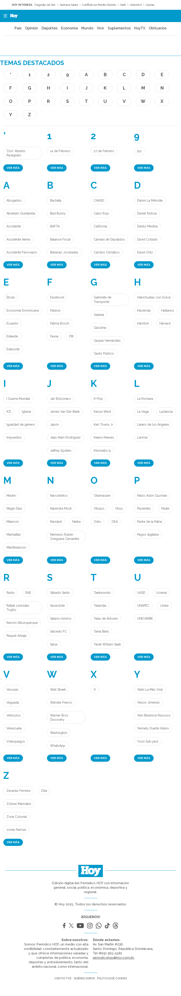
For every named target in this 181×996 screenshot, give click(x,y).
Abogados (14, 200)
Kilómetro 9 (102, 450)
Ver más (13, 167)
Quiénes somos (84, 978)
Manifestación (16, 547)
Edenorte (13, 349)
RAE (28, 592)
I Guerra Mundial (18, 398)
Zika (44, 790)
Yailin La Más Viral (150, 689)
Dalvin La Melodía (150, 200)
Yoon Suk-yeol (147, 741)
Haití (123, 4)
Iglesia (26, 411)
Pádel (165, 508)
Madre (11, 495)
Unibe (164, 605)
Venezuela (14, 728)
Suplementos (119, 28)
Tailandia (100, 605)
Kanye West (102, 411)
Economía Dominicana (22, 310)
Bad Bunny (58, 213)
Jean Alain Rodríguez (65, 437)
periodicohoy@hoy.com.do (113, 958)
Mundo (87, 28)
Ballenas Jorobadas (64, 252)
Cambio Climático (107, 252)
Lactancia (166, 411)
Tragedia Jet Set (45, 4)
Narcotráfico (59, 495)
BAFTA (55, 226)
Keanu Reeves (104, 437)
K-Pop (98, 398)
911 (139, 151)
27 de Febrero (104, 151)
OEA (115, 521)
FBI (71, 336)
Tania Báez (101, 631)
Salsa (53, 644)
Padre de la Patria (149, 521)
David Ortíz (145, 252)
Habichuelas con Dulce (154, 297)
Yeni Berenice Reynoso (154, 715)
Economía (69, 28)
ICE (8, 411)
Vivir (100, 28)
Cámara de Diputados (109, 239)
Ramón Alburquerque (22, 623)
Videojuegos (15, 741)
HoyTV (139, 28)
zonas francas (16, 829)
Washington (58, 733)
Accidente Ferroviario (21, 252)
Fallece (55, 310)
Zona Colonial (16, 816)
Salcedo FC (58, 631)
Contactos (62, 978)
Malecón (12, 521)
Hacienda (143, 310)
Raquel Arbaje (16, 635)
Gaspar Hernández (107, 340)
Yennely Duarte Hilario (153, 728)
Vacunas (12, 689)
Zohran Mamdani (18, 804)
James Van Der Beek (65, 411)
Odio (97, 521)
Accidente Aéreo (18, 239)
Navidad (56, 521)
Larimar (142, 437)
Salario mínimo (60, 618)
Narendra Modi (60, 508)
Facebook (57, 297)
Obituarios (158, 28)
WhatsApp (57, 745)
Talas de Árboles (106, 618)
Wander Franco (61, 702)
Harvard (165, 323)
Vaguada (12, 702)
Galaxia (99, 314)
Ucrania (161, 592)
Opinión (31, 28)
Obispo (99, 508)
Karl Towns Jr (103, 424)
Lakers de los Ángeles (153, 424)
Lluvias (150, 4)
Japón (54, 424)
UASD (141, 592)
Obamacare (102, 495)
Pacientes (144, 508)
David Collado (147, 239)
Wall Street (58, 689)
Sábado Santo (60, 592)
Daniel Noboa (147, 213)
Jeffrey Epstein (60, 450)
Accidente (13, 226)
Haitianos (167, 310)
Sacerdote (57, 605)
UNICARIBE (145, 618)
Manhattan (13, 534)
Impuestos (14, 437)
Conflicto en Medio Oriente (99, 4)
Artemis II (136, 4)
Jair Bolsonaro (60, 398)
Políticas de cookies (112, 978)
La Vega (143, 411)
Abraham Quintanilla (20, 213)
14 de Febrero (60, 151)
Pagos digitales (148, 534)
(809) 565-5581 (110, 953)
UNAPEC (143, 605)
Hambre (143, 323)
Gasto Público (104, 353)
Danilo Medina (147, 226)
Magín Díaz (14, 508)
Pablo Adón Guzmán (152, 495)
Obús (119, 508)
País (18, 28)
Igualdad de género (20, 424)
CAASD (99, 200)
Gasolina (100, 327)
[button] (4, 16)
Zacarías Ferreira (18, 790)
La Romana (145, 398)
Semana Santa (69, 4)
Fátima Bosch (59, 323)
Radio (10, 592)
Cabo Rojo (101, 213)
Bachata (55, 200)
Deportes (49, 28)
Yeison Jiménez (148, 702)
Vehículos (13, 715)
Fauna (54, 336)
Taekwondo (102, 592)
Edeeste (12, 336)
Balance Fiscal (60, 239)
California (100, 226)
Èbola (10, 297)
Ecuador (12, 323)
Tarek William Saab (107, 644)
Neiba (76, 521)
